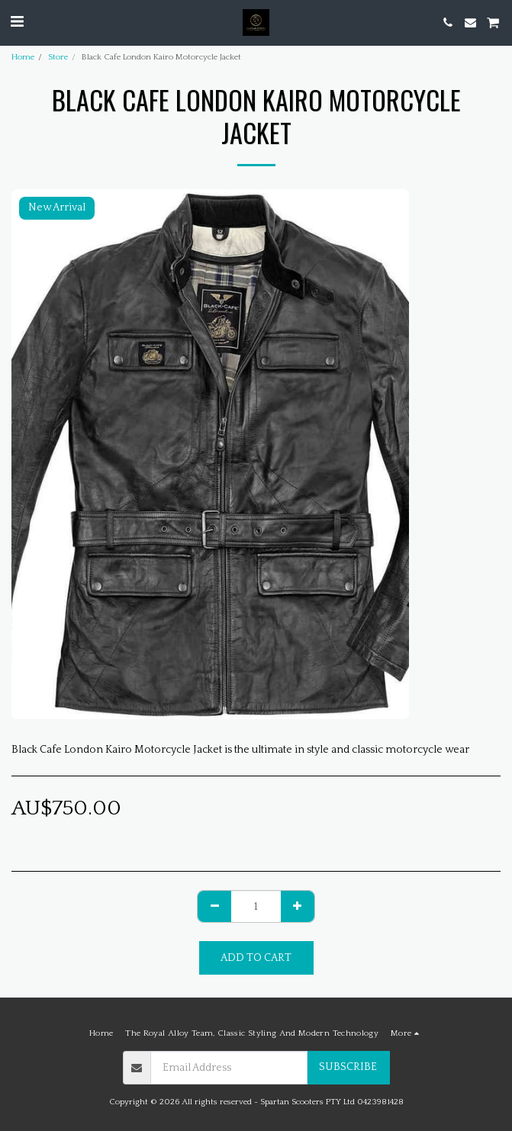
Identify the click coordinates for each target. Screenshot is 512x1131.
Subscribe (348, 1067)
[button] (17, 22)
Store (58, 57)
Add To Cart (256, 958)
